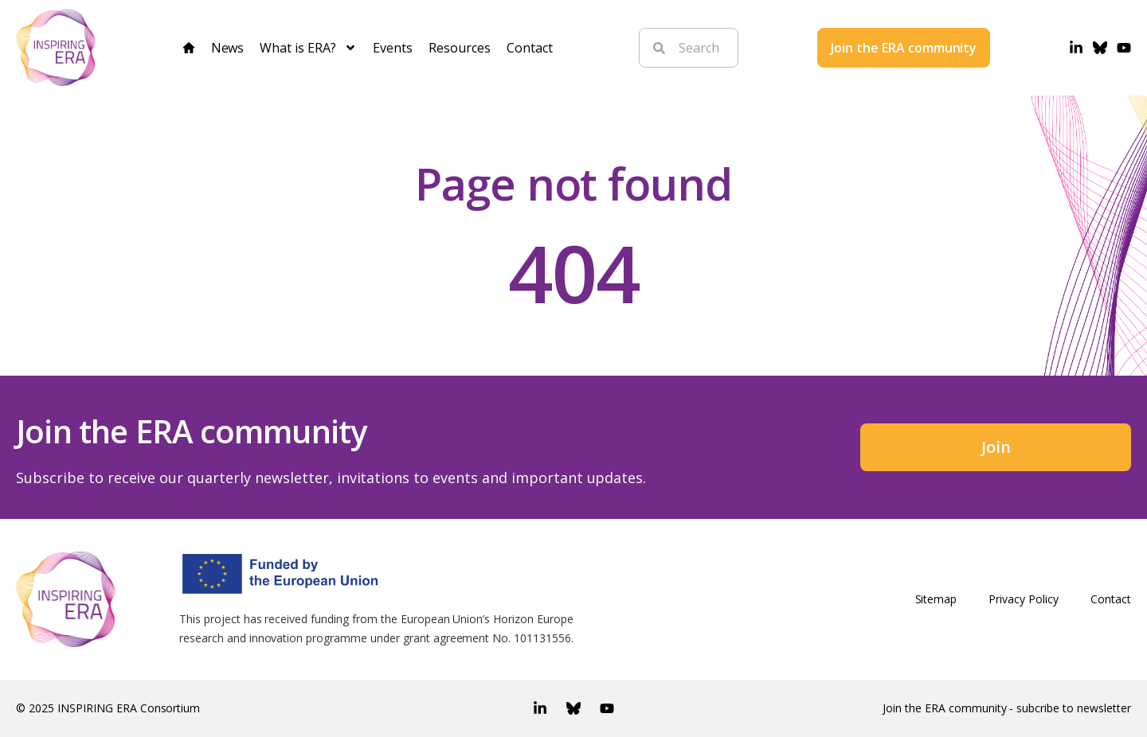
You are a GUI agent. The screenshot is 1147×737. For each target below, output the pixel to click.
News (228, 48)
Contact (530, 48)
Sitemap (936, 598)
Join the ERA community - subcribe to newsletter (1007, 708)
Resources (460, 48)
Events (393, 48)
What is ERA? (308, 47)
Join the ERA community (904, 48)
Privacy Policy (1023, 598)
